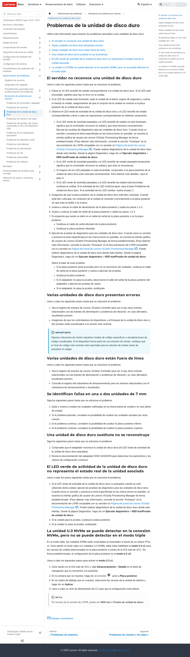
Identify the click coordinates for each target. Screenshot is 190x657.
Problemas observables (17, 157)
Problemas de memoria (17, 107)
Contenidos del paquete (14, 29)
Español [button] (143, 4)
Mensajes (7, 166)
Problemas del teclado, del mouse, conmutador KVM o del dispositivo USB (22, 126)
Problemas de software (17, 162)
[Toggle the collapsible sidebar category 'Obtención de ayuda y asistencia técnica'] (40, 179)
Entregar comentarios (60, 618)
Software (81, 4)
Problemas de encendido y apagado (23, 103)
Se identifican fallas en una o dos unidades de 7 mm (172, 39)
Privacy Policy (106, 650)
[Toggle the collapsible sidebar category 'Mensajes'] (40, 166)
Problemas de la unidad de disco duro (22, 113)
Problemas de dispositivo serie (21, 140)
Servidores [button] (33, 4)
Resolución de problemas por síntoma (18, 97)
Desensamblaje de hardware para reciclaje (18, 172)
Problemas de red (15, 153)
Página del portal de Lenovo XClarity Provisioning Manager (104, 249)
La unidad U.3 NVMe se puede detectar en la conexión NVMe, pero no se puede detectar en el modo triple (172, 71)
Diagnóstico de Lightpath (16, 85)
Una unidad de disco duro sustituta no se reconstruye (80, 54)
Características (10, 33)
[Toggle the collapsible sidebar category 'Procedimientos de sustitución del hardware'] (40, 69)
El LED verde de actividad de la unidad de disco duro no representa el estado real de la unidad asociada (172, 57)
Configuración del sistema (15, 64)
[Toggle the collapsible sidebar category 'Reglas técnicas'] (40, 42)
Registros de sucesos (15, 80)
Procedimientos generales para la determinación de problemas (19, 90)
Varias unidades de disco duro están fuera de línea (78, 50)
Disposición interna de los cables (18, 52)
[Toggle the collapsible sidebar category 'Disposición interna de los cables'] (40, 52)
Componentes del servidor (15, 47)
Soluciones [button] (95, 4)
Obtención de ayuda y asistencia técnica (18, 179)
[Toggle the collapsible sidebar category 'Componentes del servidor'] (40, 47)
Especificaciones (10, 38)
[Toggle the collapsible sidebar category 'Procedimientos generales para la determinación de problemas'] (40, 90)
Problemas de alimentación (19, 148)
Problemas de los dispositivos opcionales (20, 134)
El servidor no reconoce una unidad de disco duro (78, 41)
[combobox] (7, 14)
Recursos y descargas (13, 24)
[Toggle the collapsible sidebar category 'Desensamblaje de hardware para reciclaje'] (40, 172)
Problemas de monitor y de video (22, 119)
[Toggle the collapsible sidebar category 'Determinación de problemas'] (40, 75)
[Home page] (50, 13)
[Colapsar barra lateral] (22, 641)
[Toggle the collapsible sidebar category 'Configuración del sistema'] (40, 64)
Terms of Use (122, 650)
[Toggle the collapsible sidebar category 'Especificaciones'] (40, 38)
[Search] (173, 4)
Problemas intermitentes (18, 144)
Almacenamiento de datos (59, 4)
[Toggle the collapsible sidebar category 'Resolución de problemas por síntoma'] (40, 97)
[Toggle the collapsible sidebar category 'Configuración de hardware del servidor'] (40, 58)
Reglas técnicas (10, 42)
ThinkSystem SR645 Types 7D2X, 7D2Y (21, 20)
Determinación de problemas (16, 75)
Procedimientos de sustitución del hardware (18, 69)
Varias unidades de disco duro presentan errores (77, 45)
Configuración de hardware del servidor (17, 58)
